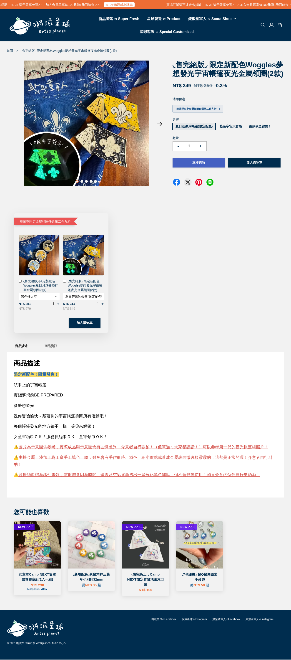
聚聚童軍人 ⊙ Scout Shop (212, 19)
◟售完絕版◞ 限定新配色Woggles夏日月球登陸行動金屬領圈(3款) (38, 286)
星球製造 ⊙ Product (163, 19)
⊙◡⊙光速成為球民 (126, 4)
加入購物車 (85, 323)
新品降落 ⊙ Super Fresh (118, 19)
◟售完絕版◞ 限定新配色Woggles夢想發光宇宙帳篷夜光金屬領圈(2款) (82, 286)
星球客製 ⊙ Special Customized (167, 32)
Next (159, 124)
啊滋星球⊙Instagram (194, 619)
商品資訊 (51, 346)
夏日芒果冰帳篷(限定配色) (194, 127)
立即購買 (198, 163)
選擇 (176, 120)
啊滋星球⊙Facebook (163, 619)
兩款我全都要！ (260, 127)
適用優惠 (179, 99)
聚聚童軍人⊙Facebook (226, 619)
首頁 (10, 51)
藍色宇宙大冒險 (231, 127)
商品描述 (21, 346)
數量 (176, 138)
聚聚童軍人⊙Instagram (259, 619)
